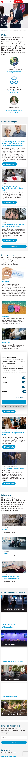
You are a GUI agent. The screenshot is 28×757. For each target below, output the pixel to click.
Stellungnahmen (22, 30)
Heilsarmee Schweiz (2, 2)
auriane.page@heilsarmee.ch (14, 91)
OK (14, 402)
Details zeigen (19, 397)
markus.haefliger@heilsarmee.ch (14, 110)
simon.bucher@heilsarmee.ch (14, 71)
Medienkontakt (4, 30)
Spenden (18, 2)
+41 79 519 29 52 (14, 112)
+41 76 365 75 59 (14, 72)
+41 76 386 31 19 (14, 92)
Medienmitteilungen (13, 30)
